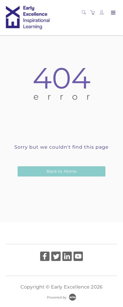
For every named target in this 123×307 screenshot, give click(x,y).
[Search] (85, 12)
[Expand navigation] (112, 13)
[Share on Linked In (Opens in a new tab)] (67, 257)
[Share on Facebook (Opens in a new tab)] (44, 257)
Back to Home (62, 171)
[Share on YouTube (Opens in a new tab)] (78, 257)
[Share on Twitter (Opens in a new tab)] (56, 257)
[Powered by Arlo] (61, 297)
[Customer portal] (103, 12)
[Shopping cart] (94, 12)
